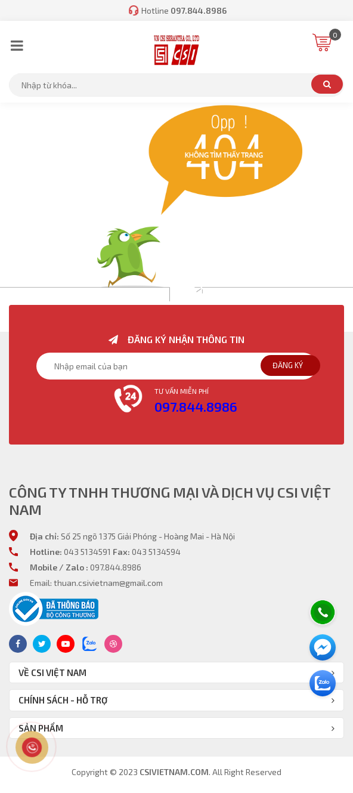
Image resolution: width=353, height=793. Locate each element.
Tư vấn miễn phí (181, 391)
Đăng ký (288, 365)
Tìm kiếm (327, 84)
